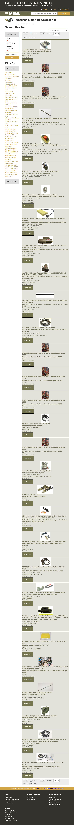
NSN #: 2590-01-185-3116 (30, 427)
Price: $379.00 (26, 431)
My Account (30, 797)
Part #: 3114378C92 (28, 770)
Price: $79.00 (26, 337)
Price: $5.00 (26, 128)
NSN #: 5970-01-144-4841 (31, 308)
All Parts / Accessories (12, 799)
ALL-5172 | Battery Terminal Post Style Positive (36, 50)
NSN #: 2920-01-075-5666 (31, 621)
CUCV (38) (8, 95)
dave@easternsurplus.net (55, 788)
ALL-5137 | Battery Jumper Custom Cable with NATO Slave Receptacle (43, 592)
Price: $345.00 (26, 179)
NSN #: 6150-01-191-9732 (31, 333)
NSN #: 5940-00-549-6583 (31, 474)
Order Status (31, 799)
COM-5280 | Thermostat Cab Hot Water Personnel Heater (39, 195)
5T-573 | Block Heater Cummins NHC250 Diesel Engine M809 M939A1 (44, 541)
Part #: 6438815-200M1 (30, 228)
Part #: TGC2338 (27, 598)
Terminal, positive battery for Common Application (36, 51)
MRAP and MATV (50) (11, 167)
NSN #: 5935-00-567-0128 (31, 596)
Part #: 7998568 (27, 200)
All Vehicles (8, 797)
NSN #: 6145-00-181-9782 (31, 572)
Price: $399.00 (26, 772)
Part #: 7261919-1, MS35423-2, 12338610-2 (37, 153)
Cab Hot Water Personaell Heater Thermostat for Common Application (43, 196)
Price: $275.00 (26, 576)
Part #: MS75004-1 (28, 55)
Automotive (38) (10, 84)
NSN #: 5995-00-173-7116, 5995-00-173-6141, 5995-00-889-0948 (44, 124)
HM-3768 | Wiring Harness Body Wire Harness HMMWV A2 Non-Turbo (44, 739)
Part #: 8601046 (27, 549)
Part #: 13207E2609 (28, 282)
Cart (54, 9)
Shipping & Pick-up (54, 803)
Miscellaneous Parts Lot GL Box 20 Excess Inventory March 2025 (42, 77)
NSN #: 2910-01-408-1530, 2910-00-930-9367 (37, 175)
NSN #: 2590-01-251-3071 (31, 696)
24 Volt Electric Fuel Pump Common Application (36, 173)
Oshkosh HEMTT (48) (11, 169)
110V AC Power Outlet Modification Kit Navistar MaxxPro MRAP (41, 766)
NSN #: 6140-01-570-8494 (31, 226)
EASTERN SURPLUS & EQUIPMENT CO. (28, 3)
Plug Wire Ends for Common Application (34, 496)
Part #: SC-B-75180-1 (29, 126)
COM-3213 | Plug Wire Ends (31, 494)
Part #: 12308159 (28, 255)
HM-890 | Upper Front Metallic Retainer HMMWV (37, 692)
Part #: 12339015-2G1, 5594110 (32, 698)
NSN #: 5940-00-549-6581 (31, 53)
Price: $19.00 (26, 155)
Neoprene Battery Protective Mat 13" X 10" (35, 645)
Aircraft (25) (8, 82)
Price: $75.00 (26, 651)
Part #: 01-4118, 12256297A (31, 649)
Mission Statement (10, 813)
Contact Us (65, 9)
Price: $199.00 (26, 257)
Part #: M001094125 (29, 623)
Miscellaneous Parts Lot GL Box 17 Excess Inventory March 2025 (42, 380)
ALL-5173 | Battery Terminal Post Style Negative (36, 471)
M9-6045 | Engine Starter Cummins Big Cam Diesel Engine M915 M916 (44, 616)
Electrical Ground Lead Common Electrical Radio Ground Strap (40, 122)
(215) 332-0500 (41, 788)
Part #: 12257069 (28, 310)
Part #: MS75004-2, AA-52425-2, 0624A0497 (37, 476)
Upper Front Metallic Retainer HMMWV (34, 694)
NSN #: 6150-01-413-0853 (31, 743)
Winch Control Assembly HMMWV (32, 425)
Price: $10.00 (26, 311)
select (58, 34)
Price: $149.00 (26, 525)
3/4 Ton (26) (9, 72)
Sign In (45, 9)
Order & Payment (54, 804)
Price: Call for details (28, 81)
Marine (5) (8, 159)
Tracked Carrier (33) (11, 174)
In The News (9, 814)
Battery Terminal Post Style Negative (33, 473)
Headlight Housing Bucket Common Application (36, 717)
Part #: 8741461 (27, 721)
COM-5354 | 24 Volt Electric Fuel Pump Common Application (40, 171)
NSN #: (24, 79)
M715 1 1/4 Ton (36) (11, 142)
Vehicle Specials (9, 801)
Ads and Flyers (9, 818)
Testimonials (8, 816)
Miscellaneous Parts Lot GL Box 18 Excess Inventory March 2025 (42, 404)
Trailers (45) (8, 176)
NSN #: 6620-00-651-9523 (31, 198)
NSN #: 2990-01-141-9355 (31, 253)
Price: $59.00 (26, 723)
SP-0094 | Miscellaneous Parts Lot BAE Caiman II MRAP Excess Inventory (44, 97)
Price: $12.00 (26, 700)
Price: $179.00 (26, 284)
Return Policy (53, 801)
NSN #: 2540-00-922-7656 (31, 280)
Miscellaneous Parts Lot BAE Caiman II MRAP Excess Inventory (41, 98)
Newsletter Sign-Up (11, 820)
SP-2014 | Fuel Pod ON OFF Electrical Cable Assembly (38, 327)
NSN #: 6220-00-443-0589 (31, 719)
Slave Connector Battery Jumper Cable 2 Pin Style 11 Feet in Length (42, 570)
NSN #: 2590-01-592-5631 (31, 768)
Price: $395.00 (26, 600)
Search (63, 13)
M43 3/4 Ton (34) (10, 137)
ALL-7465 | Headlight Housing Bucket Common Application (39, 716)
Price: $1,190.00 (27, 625)
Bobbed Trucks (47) (11, 86)
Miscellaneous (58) (10, 165)
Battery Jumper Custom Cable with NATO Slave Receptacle (39, 594)
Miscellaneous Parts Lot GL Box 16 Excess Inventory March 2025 (42, 451)
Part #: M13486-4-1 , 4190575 (32, 574)
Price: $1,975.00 (27, 747)
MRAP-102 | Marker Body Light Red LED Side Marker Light (40, 144)
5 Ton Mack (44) (10, 74)
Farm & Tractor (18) (11, 97)
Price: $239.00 (26, 551)
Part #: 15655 (26, 429)
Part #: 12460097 (28, 745)
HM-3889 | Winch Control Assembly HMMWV (36, 423)
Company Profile (10, 811)
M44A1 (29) (9, 138)
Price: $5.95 (26, 57)
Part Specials (9, 803)
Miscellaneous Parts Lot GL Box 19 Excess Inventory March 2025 (42, 357)
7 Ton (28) (8, 80)
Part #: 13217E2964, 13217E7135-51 (34, 335)
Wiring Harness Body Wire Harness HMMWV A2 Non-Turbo (40, 741)
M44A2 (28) (9, 140)
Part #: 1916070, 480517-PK (31, 177)
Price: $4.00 (26, 500)
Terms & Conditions (55, 799)
